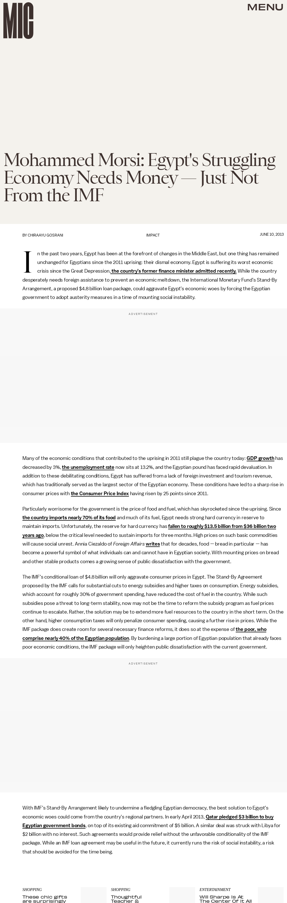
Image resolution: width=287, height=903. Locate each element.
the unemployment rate (88, 467)
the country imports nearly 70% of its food (69, 517)
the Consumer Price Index (100, 493)
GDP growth (260, 458)
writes (153, 543)
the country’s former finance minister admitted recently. (173, 270)
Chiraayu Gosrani (45, 235)
